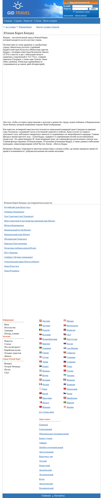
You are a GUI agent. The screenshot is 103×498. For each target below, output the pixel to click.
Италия (45, 384)
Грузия (45, 357)
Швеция (70, 403)
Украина (70, 375)
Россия (70, 344)
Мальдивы (47, 398)
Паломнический (46, 488)
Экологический (46, 484)
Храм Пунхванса (11, 271)
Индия (45, 375)
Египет (45, 366)
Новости (28, 20)
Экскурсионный (46, 452)
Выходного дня (46, 456)
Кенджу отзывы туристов (47, 27)
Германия (46, 348)
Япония (70, 407)
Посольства (10, 327)
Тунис (69, 366)
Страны (18, 20)
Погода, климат (11, 333)
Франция (71, 380)
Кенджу (8, 363)
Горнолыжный (45, 429)
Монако (70, 321)
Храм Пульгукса (11, 266)
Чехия (69, 394)
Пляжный (43, 425)
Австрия (46, 321)
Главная (8, 20)
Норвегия (71, 330)
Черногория (72, 389)
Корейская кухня (12, 350)
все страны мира (46, 412)
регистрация (68, 15)
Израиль (46, 371)
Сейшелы (71, 353)
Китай (45, 394)
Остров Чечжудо (12, 366)
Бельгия (45, 330)
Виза (6, 324)
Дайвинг (43, 443)
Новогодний (44, 465)
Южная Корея (25, 27)
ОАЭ (69, 335)
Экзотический (45, 470)
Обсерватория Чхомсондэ (15, 239)
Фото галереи (50, 20)
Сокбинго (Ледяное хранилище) (18, 257)
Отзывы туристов (12, 353)
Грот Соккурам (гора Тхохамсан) (18, 216)
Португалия (72, 339)
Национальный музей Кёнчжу (17, 230)
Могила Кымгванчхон (14, 225)
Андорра (46, 325)
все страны (11, 27)
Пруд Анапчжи (11, 252)
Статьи (37, 20)
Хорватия (71, 384)
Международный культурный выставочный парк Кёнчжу (29, 221)
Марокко (46, 407)
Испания (46, 380)
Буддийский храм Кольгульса (17, 207)
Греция (45, 353)
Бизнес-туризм (45, 438)
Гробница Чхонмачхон (14, 212)
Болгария (46, 335)
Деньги (7, 356)
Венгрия (46, 344)
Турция (70, 371)
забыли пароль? (81, 15)
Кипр (44, 389)
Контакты (59, 495)
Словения (71, 362)
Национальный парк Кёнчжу (17, 234)
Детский (43, 461)
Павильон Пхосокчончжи (15, 243)
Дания (45, 362)
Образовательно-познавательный (54, 434)
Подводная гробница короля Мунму (20, 248)
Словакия (71, 357)
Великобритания (49, 339)
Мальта (45, 403)
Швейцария (72, 398)
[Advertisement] (74, 57)
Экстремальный (46, 475)
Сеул (6, 372)
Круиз (41, 479)
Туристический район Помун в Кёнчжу (22, 262)
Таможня (8, 330)
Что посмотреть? (12, 347)
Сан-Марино (72, 348)
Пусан (7, 369)
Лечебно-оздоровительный (51, 447)
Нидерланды (72, 325)
